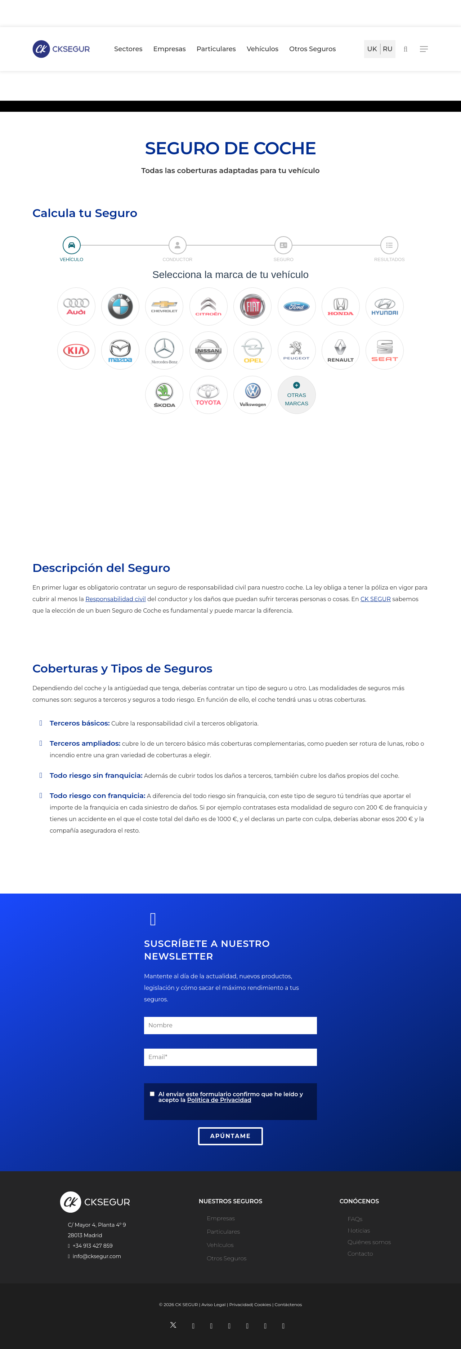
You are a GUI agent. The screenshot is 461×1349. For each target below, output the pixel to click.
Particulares (223, 1231)
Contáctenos (288, 1304)
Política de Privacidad (219, 1100)
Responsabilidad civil (115, 599)
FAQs (355, 1219)
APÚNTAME (230, 1136)
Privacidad (240, 1304)
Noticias (359, 1231)
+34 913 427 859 (93, 1246)
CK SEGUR (376, 599)
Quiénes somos (369, 1242)
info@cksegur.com (97, 1256)
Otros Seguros (226, 1258)
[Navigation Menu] (424, 49)
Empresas (221, 1218)
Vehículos (220, 1245)
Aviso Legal (213, 1304)
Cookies (262, 1304)
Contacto (360, 1254)
